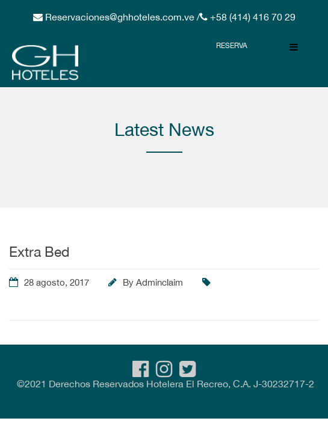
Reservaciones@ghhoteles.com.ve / (121, 17)
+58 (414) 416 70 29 (252, 17)
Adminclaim (159, 282)
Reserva (231, 45)
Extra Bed (39, 252)
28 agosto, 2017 (56, 282)
